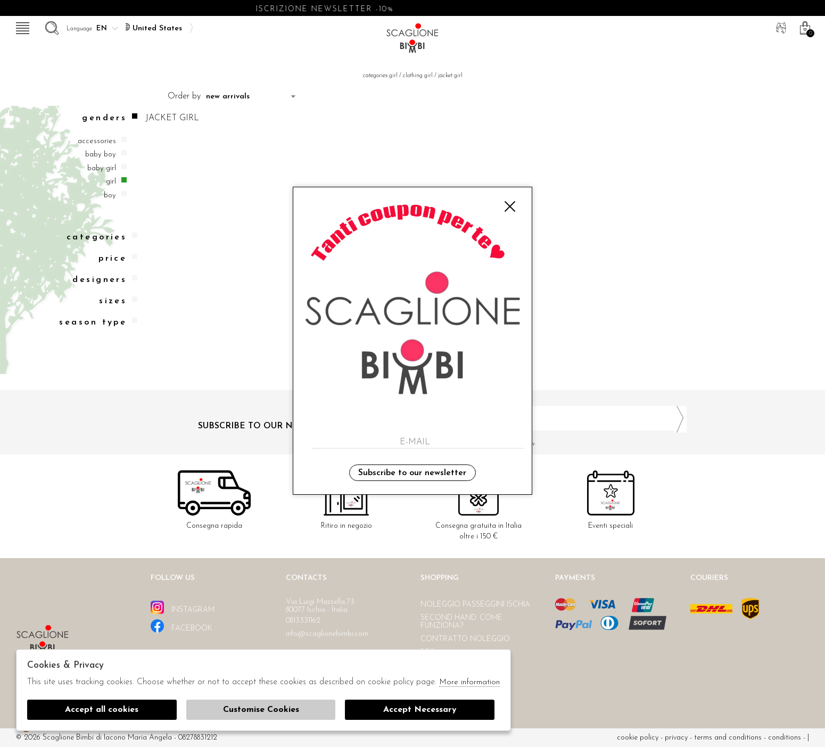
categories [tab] (102, 237)
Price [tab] (117, 258)
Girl (111, 182)
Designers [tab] (104, 279)
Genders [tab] (109, 117)
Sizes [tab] (118, 300)
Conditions (784, 738)
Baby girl (101, 168)
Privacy (676, 738)
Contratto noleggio (465, 639)
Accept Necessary (420, 710)
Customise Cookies (261, 710)
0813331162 (303, 621)
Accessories (97, 141)
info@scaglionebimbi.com (327, 634)
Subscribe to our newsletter (412, 473)
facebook (181, 626)
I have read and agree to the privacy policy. (553, 443)
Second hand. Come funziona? (461, 622)
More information (469, 682)
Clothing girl (418, 76)
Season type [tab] (98, 322)
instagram (182, 607)
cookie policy (637, 738)
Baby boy (100, 155)
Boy (110, 196)
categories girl (380, 76)
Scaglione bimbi (412, 41)
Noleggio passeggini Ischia (475, 605)
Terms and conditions (728, 738)
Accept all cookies (101, 710)
